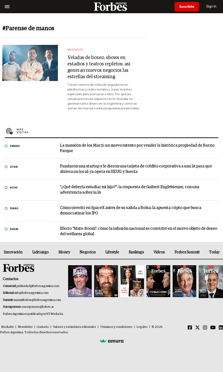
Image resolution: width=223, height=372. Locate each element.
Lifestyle (112, 252)
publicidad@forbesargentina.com (38, 286)
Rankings (136, 252)
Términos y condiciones (116, 327)
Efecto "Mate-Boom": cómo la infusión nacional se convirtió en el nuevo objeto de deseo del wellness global (138, 231)
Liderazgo (40, 252)
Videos (159, 252)
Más (117, 131)
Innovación (13, 252)
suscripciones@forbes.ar (38, 306)
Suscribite (186, 7)
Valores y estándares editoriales (74, 327)
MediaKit (7, 327)
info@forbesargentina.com (31, 293)
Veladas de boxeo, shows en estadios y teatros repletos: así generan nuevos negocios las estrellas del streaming (98, 67)
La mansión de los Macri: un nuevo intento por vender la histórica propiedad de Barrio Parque (137, 148)
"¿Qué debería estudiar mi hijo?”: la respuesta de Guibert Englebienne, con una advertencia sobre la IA (129, 190)
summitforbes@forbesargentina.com (37, 300)
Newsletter (25, 327)
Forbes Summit (187, 252)
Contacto (43, 327)
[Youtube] (213, 327)
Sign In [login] (211, 6)
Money (64, 252)
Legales (142, 327)
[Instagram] (205, 327)
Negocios (87, 252)
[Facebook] (190, 327)
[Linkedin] (221, 327)
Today (214, 252)
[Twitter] (197, 327)
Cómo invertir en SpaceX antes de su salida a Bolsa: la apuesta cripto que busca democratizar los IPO (130, 210)
